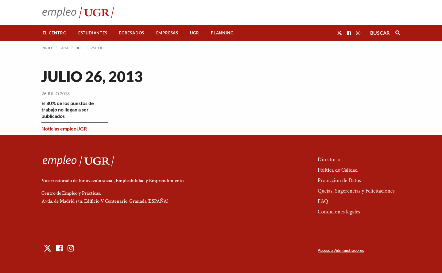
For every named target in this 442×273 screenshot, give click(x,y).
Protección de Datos (339, 180)
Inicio (46, 48)
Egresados (131, 32)
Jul (79, 48)
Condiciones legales (339, 211)
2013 (64, 48)
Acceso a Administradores (341, 250)
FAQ (323, 201)
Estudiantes (92, 32)
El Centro (54, 32)
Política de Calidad (338, 170)
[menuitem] (54, 33)
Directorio (329, 159)
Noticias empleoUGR (64, 128)
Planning (222, 32)
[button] (339, 33)
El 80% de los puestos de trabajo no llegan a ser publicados (67, 109)
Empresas (167, 32)
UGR (194, 32)
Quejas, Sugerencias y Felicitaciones (356, 190)
